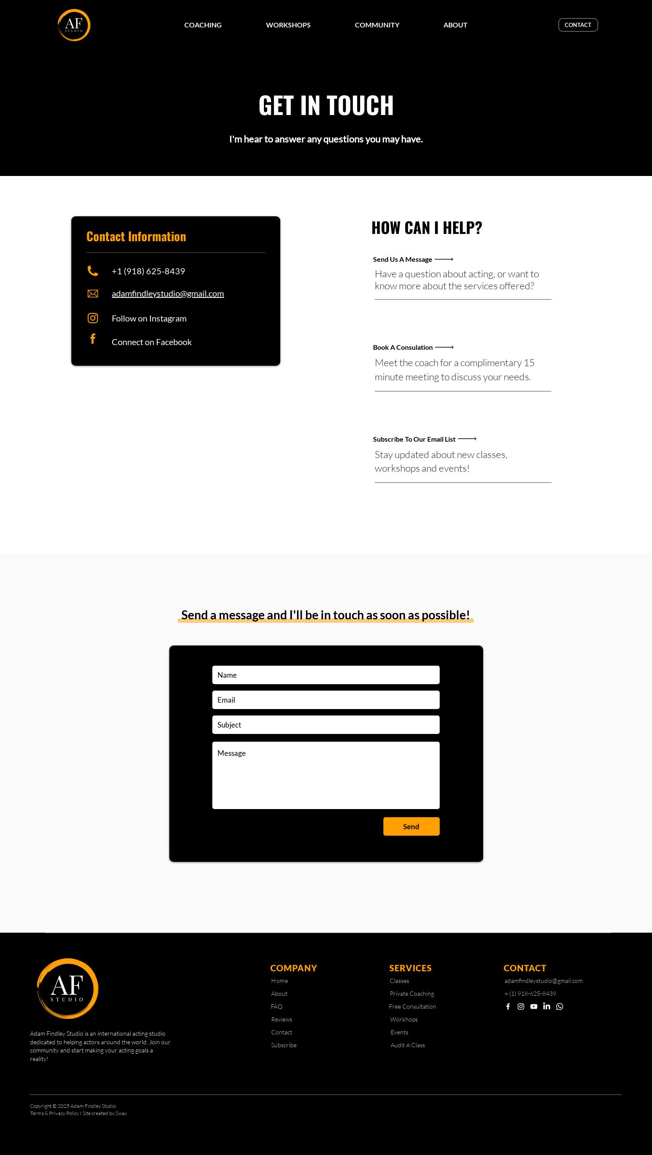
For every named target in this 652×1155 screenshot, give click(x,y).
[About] (279, 993)
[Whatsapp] (559, 1006)
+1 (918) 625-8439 (148, 271)
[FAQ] (276, 1006)
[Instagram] (521, 1006)
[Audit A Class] (407, 1045)
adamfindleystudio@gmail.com (168, 293)
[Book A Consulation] (428, 347)
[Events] (399, 1032)
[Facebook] (508, 1006)
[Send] (411, 826)
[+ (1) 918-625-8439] (534, 993)
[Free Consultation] (412, 1006)
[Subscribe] (284, 1045)
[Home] (279, 980)
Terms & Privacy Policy (55, 1113)
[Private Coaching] (411, 993)
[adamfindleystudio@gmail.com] (546, 980)
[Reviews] (281, 1019)
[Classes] (399, 980)
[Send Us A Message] (428, 259)
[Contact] (281, 1032)
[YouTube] (534, 1006)
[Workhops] (403, 1019)
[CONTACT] (578, 25)
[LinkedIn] (546, 1006)
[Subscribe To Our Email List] (428, 439)
